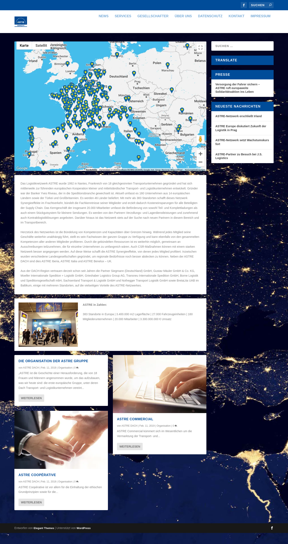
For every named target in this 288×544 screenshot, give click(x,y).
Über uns (183, 27)
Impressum (261, 27)
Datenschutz (210, 27)
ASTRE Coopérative (37, 486)
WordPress (84, 539)
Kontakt (236, 27)
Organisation (65, 378)
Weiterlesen (31, 409)
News (104, 27)
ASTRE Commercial (135, 430)
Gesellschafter (153, 27)
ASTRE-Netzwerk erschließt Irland (238, 127)
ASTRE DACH (31, 378)
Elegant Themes (44, 539)
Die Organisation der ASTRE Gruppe (53, 372)
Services (123, 27)
